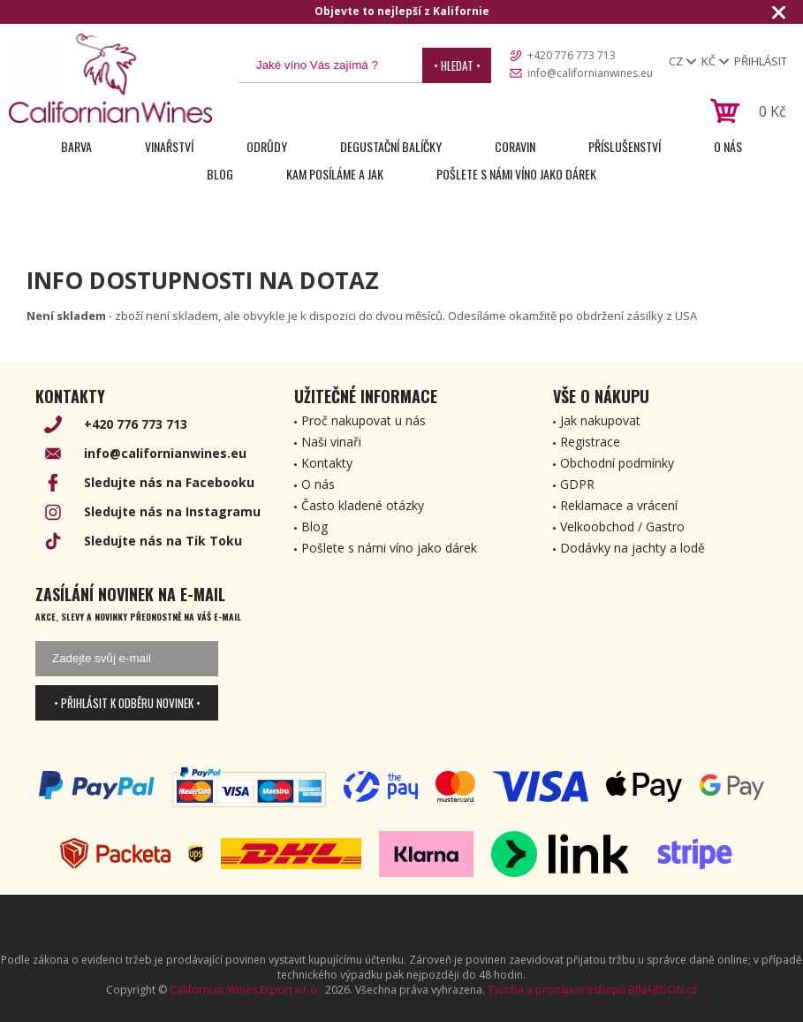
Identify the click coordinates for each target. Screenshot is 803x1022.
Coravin (515, 146)
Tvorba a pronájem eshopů (556, 989)
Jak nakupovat (600, 420)
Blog (220, 173)
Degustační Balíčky (391, 146)
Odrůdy (266, 146)
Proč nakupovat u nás (363, 420)
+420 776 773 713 (571, 55)
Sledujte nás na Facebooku (169, 482)
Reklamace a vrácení (619, 505)
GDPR (577, 484)
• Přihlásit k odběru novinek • (127, 703)
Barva (76, 146)
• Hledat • (457, 65)
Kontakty (326, 462)
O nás (728, 146)
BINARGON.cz (662, 989)
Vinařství (169, 146)
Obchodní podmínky (617, 462)
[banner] (110, 78)
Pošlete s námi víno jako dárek (516, 173)
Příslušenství (624, 146)
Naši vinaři (331, 441)
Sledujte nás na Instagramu (172, 511)
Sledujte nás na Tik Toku (163, 540)
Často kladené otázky (362, 505)
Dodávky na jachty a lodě (632, 547)
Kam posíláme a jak (334, 173)
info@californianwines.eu (590, 72)
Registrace (590, 441)
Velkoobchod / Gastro (622, 526)
